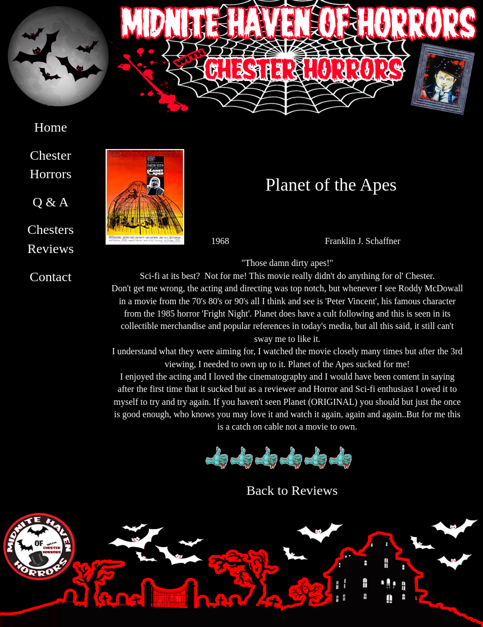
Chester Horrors (51, 165)
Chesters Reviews (51, 239)
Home (50, 127)
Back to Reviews (292, 490)
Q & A (51, 202)
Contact (51, 276)
